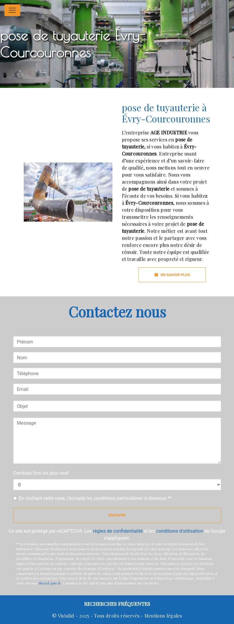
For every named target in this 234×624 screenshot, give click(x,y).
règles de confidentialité (118, 531)
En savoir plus (172, 275)
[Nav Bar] (12, 10)
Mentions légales (162, 616)
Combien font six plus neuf (41, 473)
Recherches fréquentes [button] (117, 603)
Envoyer (117, 515)
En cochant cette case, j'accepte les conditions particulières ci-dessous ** (95, 498)
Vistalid (66, 616)
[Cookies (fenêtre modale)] (2, 620)
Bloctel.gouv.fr (50, 583)
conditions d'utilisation (179, 531)
